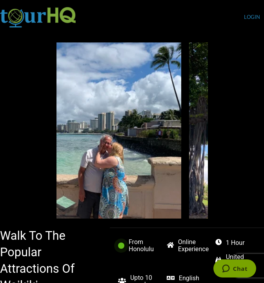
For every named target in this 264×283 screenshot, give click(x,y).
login (252, 17)
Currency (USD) (218, 18)
